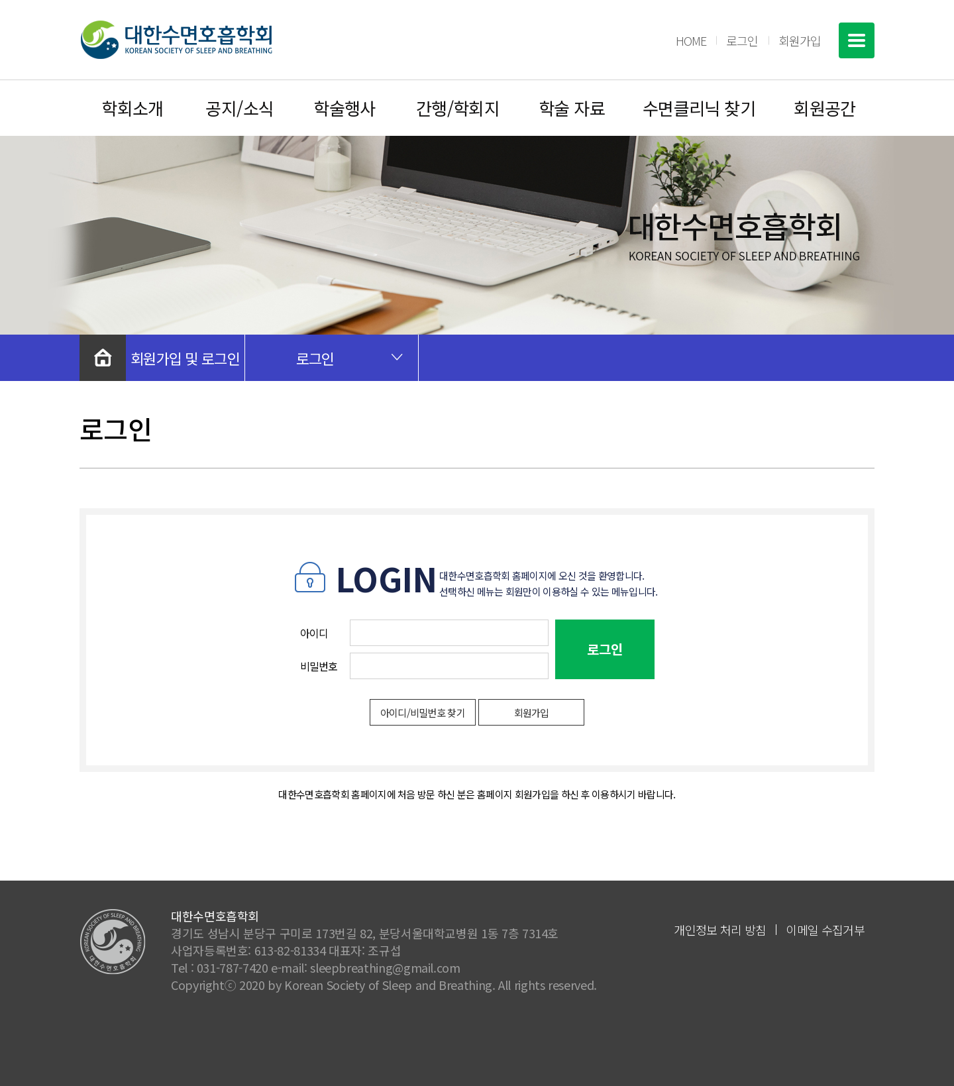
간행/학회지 (458, 107)
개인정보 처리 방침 (720, 929)
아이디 (314, 633)
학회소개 (132, 107)
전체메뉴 (856, 40)
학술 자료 (572, 107)
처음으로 (103, 358)
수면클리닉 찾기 (699, 107)
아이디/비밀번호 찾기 (423, 713)
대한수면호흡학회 (176, 40)
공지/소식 (239, 107)
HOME (691, 40)
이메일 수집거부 (825, 929)
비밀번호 (319, 666)
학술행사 (344, 107)
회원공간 (825, 107)
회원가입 (799, 40)
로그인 (742, 40)
